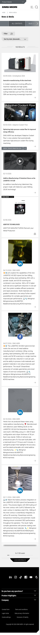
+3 (25, 148)
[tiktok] (20, 577)
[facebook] (25, 577)
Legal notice (5, 613)
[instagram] (15, 577)
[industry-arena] (36, 577)
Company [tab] (5, 600)
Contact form (5, 609)
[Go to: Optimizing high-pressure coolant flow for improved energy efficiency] (20, 112)
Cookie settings (6, 617)
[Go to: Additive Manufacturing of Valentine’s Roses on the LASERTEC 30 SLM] (20, 161)
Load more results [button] (20, 560)
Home (3, 12)
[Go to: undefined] (20, 253)
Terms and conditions (21, 609)
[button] (32, 7)
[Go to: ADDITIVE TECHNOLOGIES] (20, 207)
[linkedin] (10, 577)
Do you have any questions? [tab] (12, 591)
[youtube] (31, 577)
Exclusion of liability (22, 617)
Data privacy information (22, 613)
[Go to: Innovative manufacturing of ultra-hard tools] (20, 63)
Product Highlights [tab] (9, 595)
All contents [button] (17, 24)
